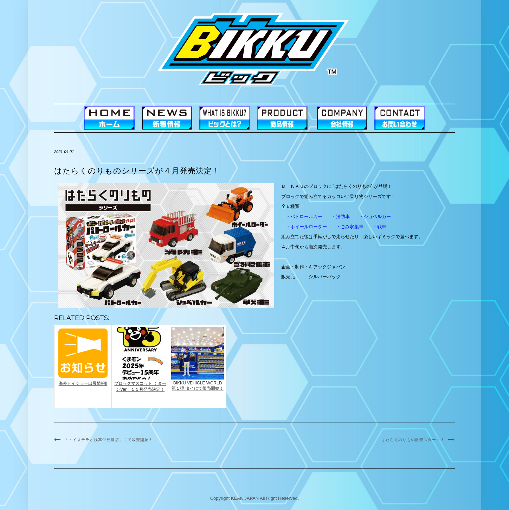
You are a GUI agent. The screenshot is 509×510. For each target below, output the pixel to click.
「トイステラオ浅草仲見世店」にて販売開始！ (108, 439)
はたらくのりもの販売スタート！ (413, 439)
